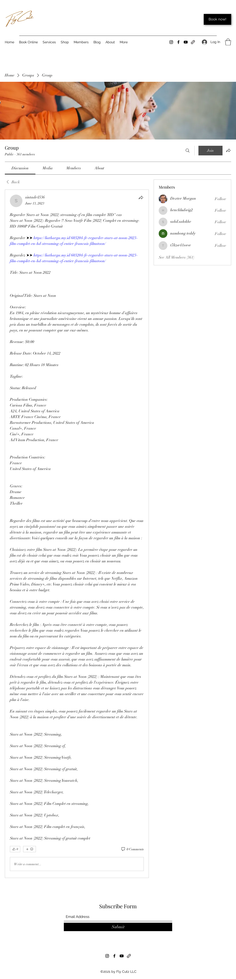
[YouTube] (185, 42)
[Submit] (118, 927)
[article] (77, 534)
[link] (20, 168)
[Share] (141, 197)
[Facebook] (178, 42)
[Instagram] (171, 42)
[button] (228, 41)
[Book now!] (217, 19)
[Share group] (228, 150)
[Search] (187, 150)
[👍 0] (15, 849)
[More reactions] (29, 849)
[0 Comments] (132, 849)
